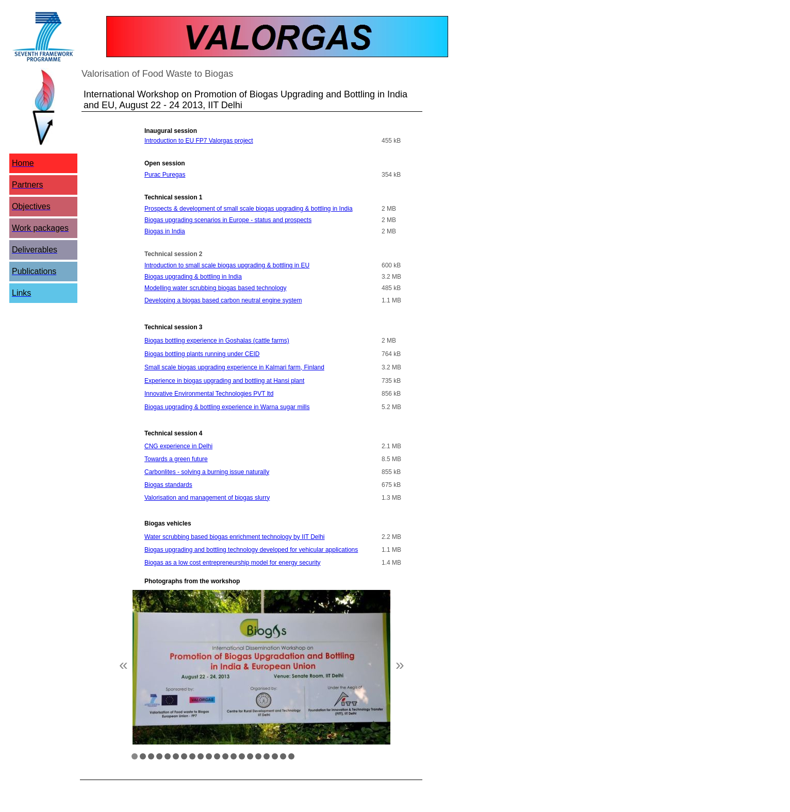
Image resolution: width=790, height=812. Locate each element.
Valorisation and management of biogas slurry (207, 497)
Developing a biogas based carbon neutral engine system (223, 300)
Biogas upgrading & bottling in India (193, 276)
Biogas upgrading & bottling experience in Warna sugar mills (226, 407)
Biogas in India (164, 231)
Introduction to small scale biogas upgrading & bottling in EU (226, 265)
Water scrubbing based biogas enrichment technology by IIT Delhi (234, 536)
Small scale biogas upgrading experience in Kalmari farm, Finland (234, 367)
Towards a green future (176, 459)
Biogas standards (168, 484)
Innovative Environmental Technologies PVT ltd (208, 393)
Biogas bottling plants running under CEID (201, 354)
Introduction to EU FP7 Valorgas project (198, 140)
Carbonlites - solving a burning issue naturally (206, 472)
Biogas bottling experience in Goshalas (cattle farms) (216, 340)
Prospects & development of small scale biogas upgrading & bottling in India (248, 208)
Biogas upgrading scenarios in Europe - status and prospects (227, 220)
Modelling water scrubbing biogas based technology (215, 288)
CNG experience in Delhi (178, 446)
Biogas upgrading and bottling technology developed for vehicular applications (251, 549)
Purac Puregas (164, 174)
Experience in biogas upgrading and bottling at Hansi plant (224, 380)
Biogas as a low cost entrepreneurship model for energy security (232, 562)
